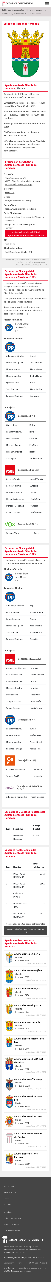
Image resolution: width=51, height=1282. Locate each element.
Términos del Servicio (12, 1230)
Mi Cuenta (7, 1204)
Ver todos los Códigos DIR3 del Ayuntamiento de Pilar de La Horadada (26, 234)
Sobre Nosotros (10, 1192)
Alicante (8, 97)
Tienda (6, 1198)
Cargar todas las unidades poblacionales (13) (25, 930)
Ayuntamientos (9, 1186)
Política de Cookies (11, 1224)
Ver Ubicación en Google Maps (18, 184)
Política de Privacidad (12, 1218)
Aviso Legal (8, 1212)
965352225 (21, 144)
